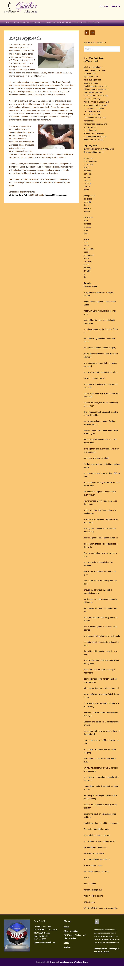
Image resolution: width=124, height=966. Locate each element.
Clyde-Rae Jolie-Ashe (19, 195)
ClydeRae (22, 10)
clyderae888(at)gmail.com (44, 942)
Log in (85, 962)
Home (66, 927)
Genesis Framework (65, 962)
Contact (67, 947)
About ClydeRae (71, 931)
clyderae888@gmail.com (55, 195)
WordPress (78, 962)
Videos (66, 943)
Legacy (53, 962)
